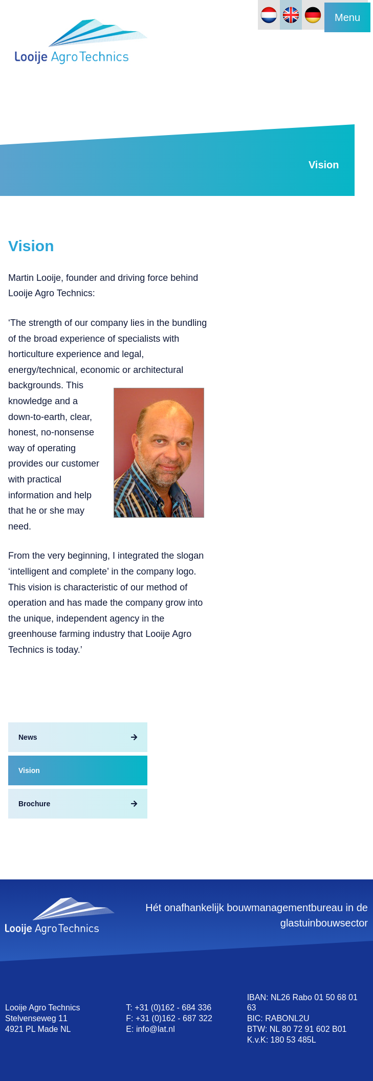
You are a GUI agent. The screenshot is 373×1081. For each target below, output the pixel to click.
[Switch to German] (313, 15)
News (27, 737)
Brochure (34, 804)
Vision (29, 770)
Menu (347, 17)
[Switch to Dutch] (269, 15)
